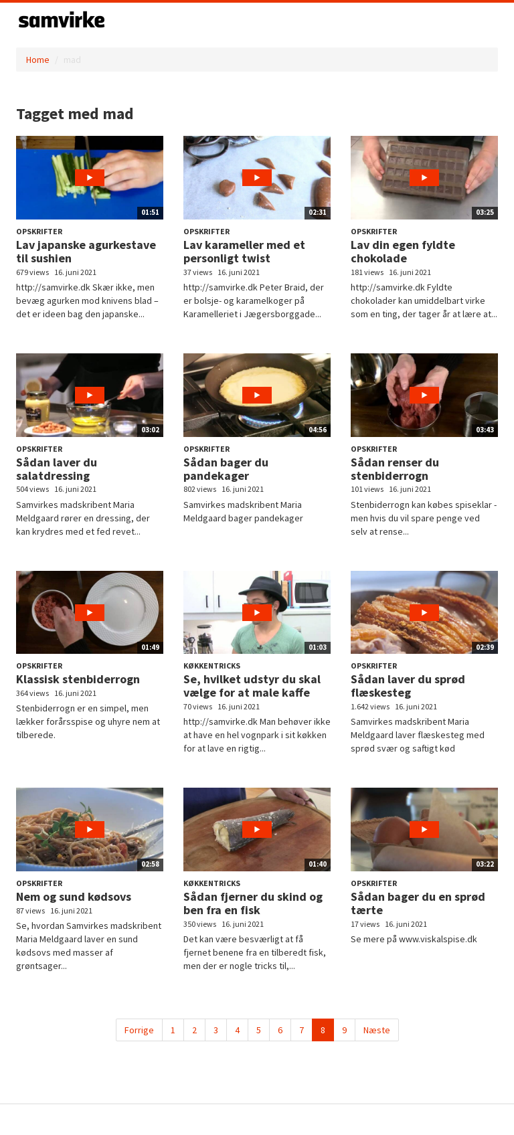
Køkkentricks (211, 666)
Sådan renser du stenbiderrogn (395, 468)
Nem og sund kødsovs (73, 896)
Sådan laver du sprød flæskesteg (408, 685)
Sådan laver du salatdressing (56, 468)
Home (38, 60)
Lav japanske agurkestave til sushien (86, 251)
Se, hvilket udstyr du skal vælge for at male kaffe (252, 685)
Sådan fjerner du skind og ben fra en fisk (253, 903)
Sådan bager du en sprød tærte (418, 903)
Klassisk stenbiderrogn (78, 679)
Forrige (139, 1030)
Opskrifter (39, 231)
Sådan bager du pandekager (225, 468)
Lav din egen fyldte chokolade (403, 251)
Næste (376, 1030)
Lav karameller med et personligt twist (244, 251)
